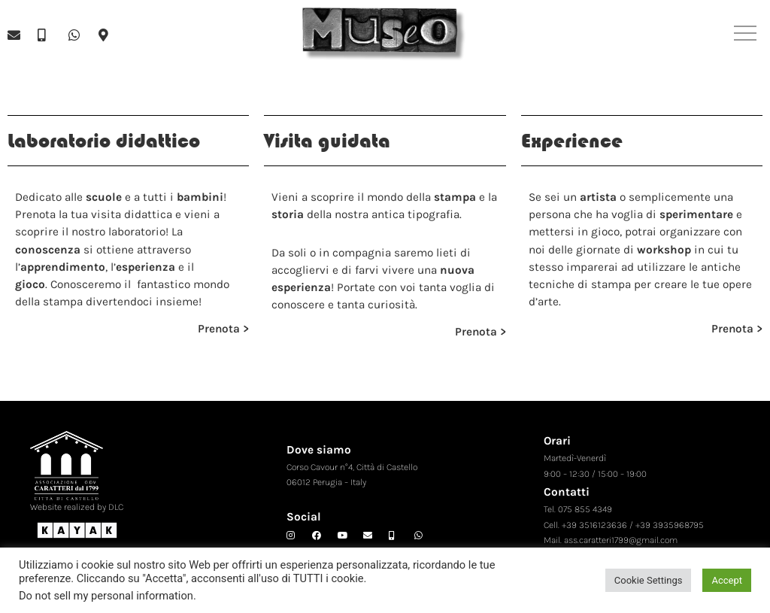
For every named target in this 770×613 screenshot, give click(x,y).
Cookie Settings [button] (648, 580)
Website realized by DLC (76, 507)
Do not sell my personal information (106, 595)
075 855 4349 (585, 509)
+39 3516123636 (594, 525)
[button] (745, 34)
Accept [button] (726, 580)
